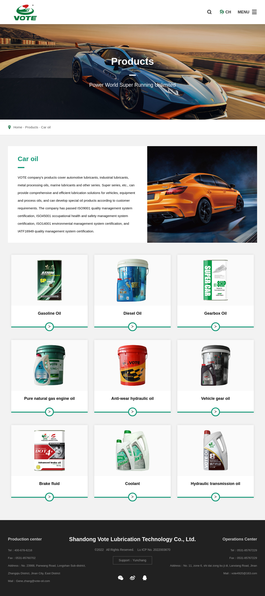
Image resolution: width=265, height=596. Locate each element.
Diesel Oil (132, 313)
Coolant (132, 483)
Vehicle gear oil (215, 398)
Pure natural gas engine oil (49, 398)
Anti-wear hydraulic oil (132, 398)
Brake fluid (49, 483)
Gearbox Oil (215, 313)
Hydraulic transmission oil (215, 483)
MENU (243, 12)
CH (228, 12)
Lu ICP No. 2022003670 (153, 549)
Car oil (46, 127)
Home (17, 127)
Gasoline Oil (49, 313)
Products (31, 127)
